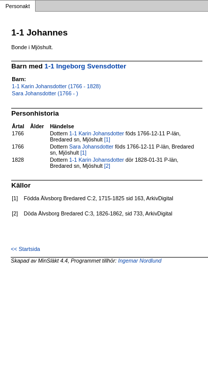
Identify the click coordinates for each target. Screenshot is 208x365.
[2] (107, 166)
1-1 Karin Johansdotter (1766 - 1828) (56, 86)
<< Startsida (25, 249)
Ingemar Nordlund (139, 261)
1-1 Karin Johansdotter (96, 133)
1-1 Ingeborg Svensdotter (86, 66)
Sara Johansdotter (91, 146)
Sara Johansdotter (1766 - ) (45, 93)
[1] (107, 139)
